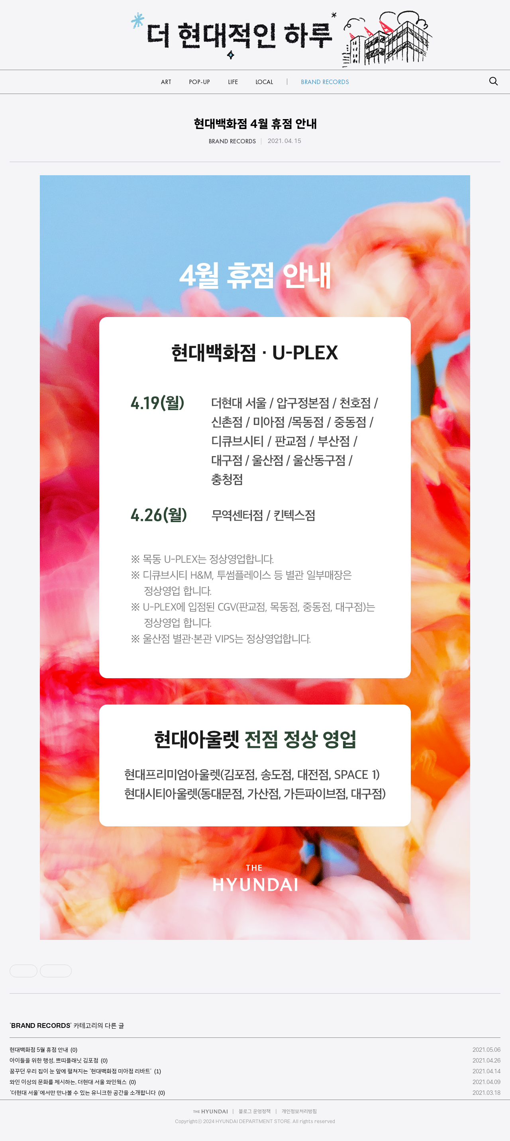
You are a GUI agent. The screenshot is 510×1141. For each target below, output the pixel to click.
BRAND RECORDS (232, 141)
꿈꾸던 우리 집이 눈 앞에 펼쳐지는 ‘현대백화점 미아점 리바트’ (81, 1071)
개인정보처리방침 (299, 1111)
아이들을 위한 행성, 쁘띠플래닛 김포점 (54, 1060)
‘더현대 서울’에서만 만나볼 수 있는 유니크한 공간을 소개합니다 (83, 1092)
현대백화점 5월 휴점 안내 (39, 1049)
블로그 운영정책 (255, 1111)
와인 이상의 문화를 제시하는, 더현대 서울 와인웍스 (68, 1082)
